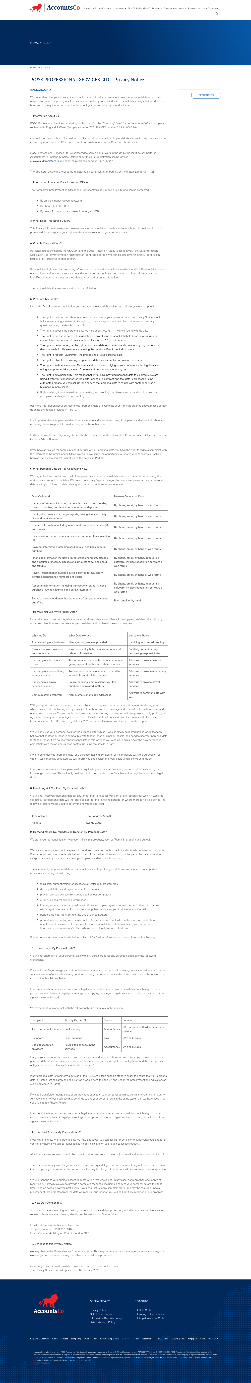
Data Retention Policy (102, 1322)
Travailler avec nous (175, 8)
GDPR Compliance (101, 1314)
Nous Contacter (210, 8)
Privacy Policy (98, 1310)
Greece (64, 1338)
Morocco (126, 1338)
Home (33, 67)
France (55, 1338)
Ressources (194, 8)
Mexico (136, 1338)
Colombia (45, 1338)
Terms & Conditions (42, 1363)
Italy (95, 1338)
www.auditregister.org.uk (47, 161)
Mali (117, 1338)
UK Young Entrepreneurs (149, 1314)
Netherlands (148, 1338)
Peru (183, 1338)
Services (121, 8)
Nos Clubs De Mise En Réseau (145, 8)
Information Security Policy (106, 1318)
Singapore (192, 1338)
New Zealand (162, 1338)
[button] (217, 14)
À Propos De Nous (103, 8)
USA (216, 1338)
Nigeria (174, 1338)
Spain (202, 1338)
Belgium (34, 1338)
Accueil (87, 8)
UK (209, 1338)
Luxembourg (106, 1338)
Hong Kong (76, 1338)
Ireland (87, 1338)
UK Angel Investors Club (149, 1318)
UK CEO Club (143, 1310)
